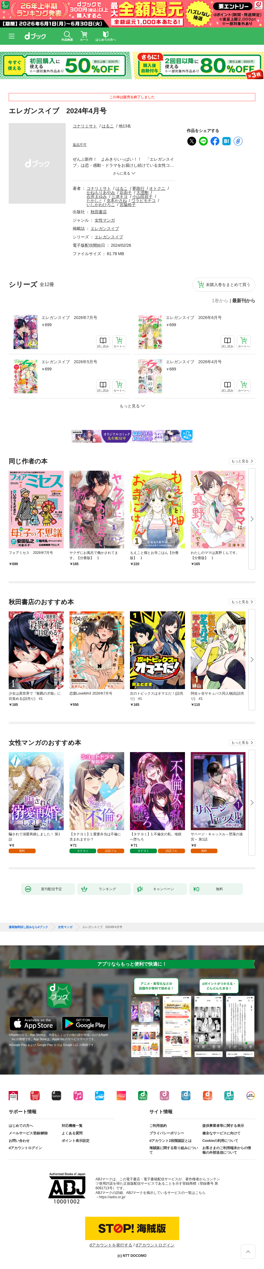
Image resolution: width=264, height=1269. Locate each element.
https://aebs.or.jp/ (112, 1197)
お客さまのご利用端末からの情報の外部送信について (226, 1150)
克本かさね (117, 200)
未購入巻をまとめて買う (228, 284)
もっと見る (240, 461)
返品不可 (80, 145)
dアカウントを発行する (110, 1245)
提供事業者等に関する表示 (223, 1126)
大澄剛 (142, 192)
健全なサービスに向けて (221, 1133)
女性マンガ (105, 220)
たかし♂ (94, 200)
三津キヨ (119, 196)
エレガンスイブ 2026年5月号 (69, 361)
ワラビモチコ (143, 200)
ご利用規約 (158, 1126)
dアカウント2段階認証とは (170, 1141)
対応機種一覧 (72, 1126)
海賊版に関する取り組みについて (173, 1150)
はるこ (108, 126)
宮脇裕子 (128, 204)
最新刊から (243, 300)
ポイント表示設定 (75, 1141)
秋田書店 (99, 211)
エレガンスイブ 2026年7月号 (69, 317)
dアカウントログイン (25, 1148)
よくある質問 (72, 1133)
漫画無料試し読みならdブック (28, 927)
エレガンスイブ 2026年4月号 (194, 361)
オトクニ (157, 188)
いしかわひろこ (101, 204)
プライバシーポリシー (166, 1133)
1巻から (220, 300)
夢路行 (138, 188)
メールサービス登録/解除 (28, 1133)
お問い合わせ (19, 1141)
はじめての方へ (21, 1126)
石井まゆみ (97, 196)
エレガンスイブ (105, 228)
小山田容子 (142, 196)
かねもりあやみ (101, 192)
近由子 (126, 192)
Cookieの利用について (220, 1141)
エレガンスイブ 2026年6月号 (194, 317)
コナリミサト (85, 126)
